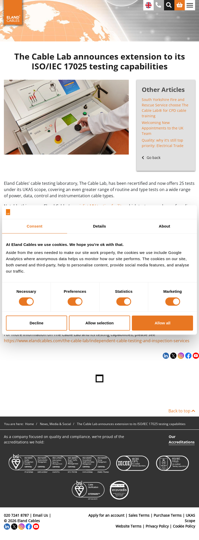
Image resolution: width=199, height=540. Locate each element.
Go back (151, 157)
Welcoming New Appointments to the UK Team (162, 128)
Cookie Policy (184, 526)
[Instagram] (180, 355)
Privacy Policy (157, 526)
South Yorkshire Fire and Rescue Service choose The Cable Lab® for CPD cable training (165, 107)
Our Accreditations (182, 439)
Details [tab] (99, 226)
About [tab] (164, 226)
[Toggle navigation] (190, 5)
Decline (36, 323)
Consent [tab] (34, 226)
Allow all (162, 323)
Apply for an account (106, 515)
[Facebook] (187, 355)
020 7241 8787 (16, 515)
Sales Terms (139, 515)
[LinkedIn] (165, 355)
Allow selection (99, 323)
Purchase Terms (168, 515)
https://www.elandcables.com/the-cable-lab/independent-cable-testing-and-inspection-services (96, 341)
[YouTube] (195, 355)
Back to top (181, 411)
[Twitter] (172, 355)
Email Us (40, 515)
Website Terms (128, 526)
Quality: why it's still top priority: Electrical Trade (162, 143)
